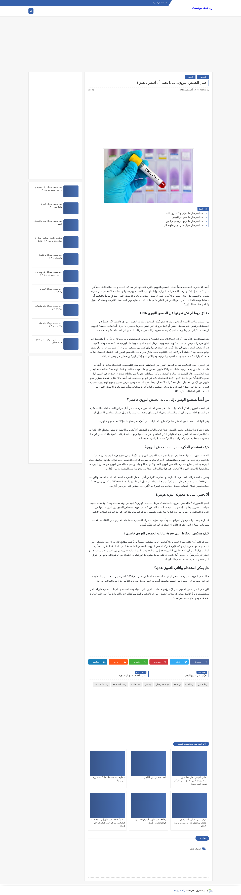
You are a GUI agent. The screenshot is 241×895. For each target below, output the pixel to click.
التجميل (203, 77)
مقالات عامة (101, 684)
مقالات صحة (119, 684)
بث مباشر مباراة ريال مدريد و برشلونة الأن (184, 225)
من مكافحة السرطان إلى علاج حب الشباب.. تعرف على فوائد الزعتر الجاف (108, 822)
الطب (190, 77)
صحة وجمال (162, 684)
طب (148, 684)
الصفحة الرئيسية (160, 3)
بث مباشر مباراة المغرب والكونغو (189, 217)
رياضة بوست (202, 8)
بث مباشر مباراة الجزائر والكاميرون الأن (185, 213)
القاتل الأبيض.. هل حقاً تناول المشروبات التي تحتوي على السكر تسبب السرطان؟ (190, 780)
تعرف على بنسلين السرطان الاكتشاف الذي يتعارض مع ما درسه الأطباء (190, 822)
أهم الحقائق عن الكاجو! (155, 777)
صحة (177, 684)
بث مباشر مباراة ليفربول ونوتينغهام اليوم (185, 221)
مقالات (135, 684)
